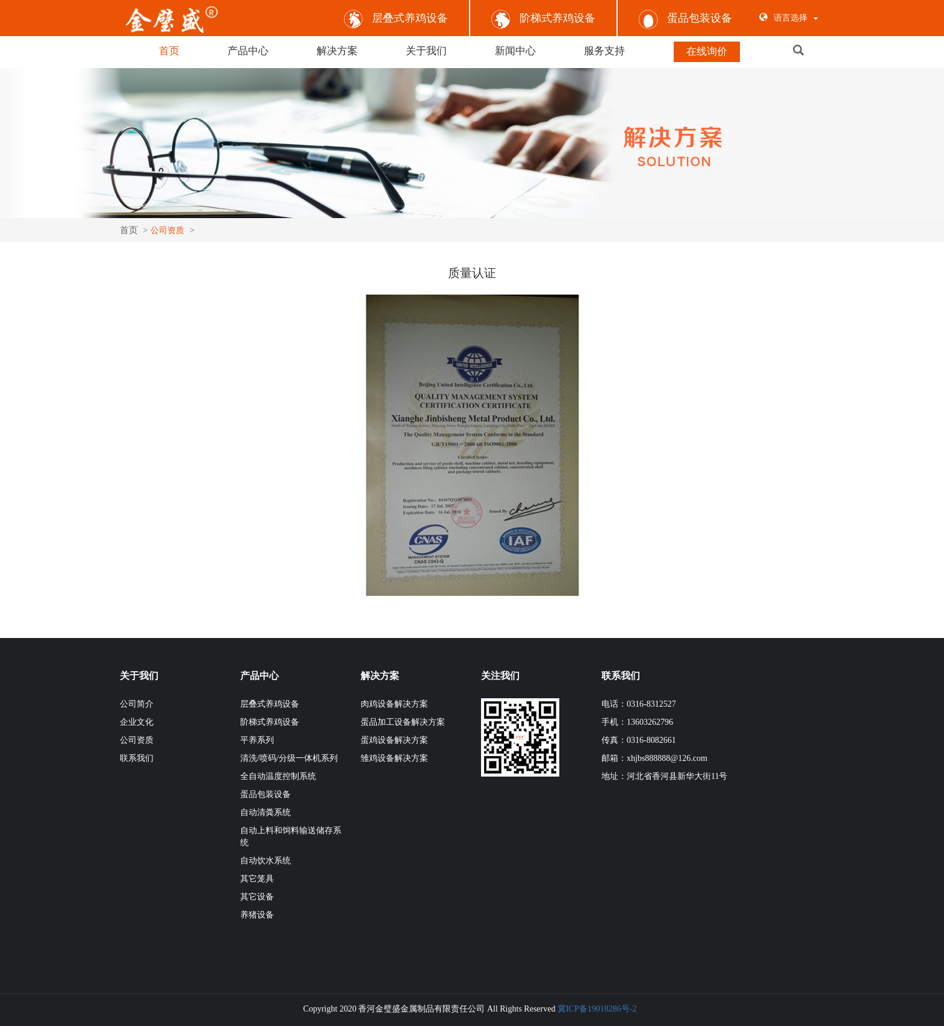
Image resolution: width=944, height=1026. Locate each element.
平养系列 (257, 738)
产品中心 (248, 51)
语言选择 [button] (788, 17)
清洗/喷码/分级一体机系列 (289, 757)
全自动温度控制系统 (278, 775)
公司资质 (137, 738)
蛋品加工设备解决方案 (403, 720)
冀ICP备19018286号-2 (596, 1007)
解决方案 (337, 51)
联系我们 (137, 757)
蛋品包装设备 (685, 18)
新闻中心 (515, 51)
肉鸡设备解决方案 (394, 702)
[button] (814, 50)
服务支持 (604, 51)
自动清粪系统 (265, 811)
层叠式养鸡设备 (396, 18)
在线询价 (706, 51)
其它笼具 (257, 877)
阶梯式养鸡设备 (543, 18)
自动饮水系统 (265, 859)
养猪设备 (257, 913)
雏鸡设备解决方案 (394, 757)
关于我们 (426, 51)
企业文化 (137, 720)
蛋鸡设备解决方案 (394, 738)
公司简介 (137, 702)
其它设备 (257, 895)
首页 (169, 51)
